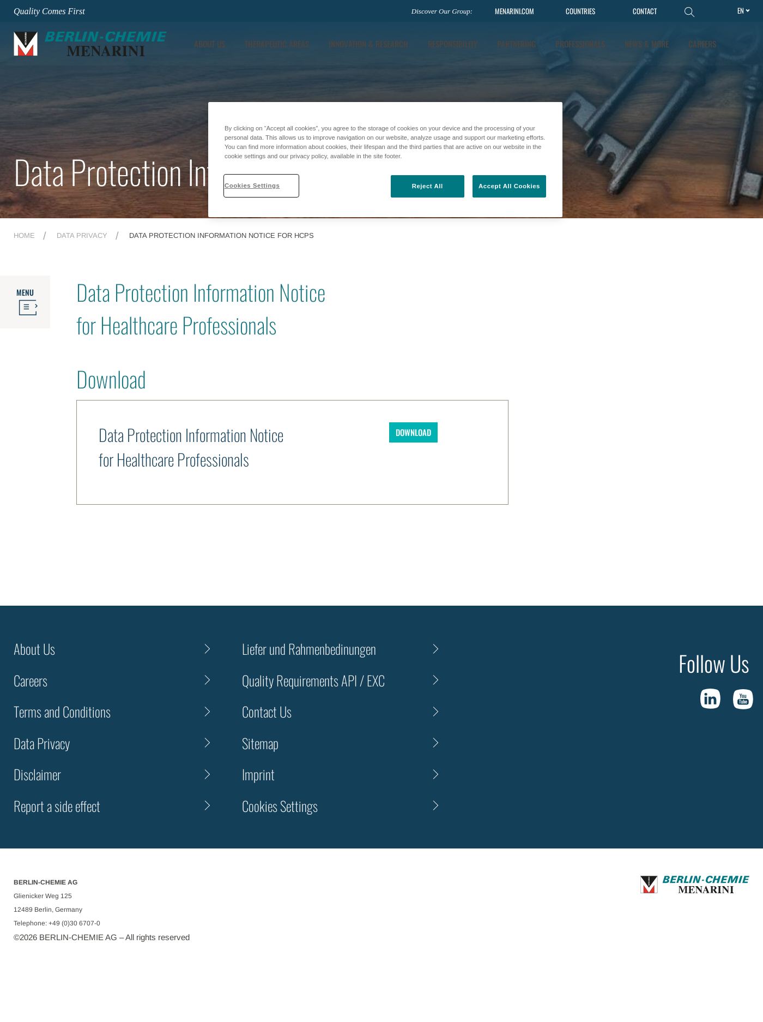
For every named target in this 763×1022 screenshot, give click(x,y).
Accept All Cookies (509, 186)
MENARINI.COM (514, 11)
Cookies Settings (280, 806)
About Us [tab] (209, 44)
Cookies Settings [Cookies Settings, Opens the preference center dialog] (252, 185)
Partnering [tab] (516, 44)
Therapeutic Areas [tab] (277, 44)
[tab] (368, 44)
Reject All (427, 186)
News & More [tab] (647, 44)
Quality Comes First (49, 11)
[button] (742, 43)
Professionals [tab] (580, 44)
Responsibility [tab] (452, 44)
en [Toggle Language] (740, 10)
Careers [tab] (702, 44)
